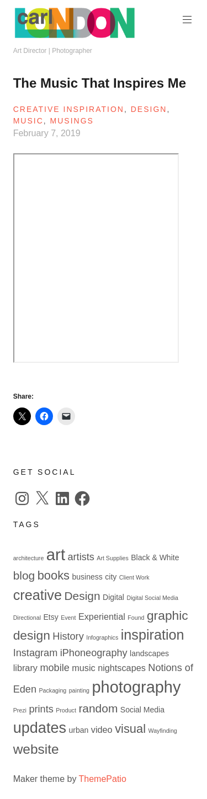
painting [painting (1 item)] (79, 690)
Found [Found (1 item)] (136, 617)
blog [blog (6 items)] (24, 575)
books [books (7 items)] (54, 575)
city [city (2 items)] (110, 576)
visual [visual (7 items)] (130, 729)
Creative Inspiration (68, 109)
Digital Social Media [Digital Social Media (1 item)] (152, 597)
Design (149, 109)
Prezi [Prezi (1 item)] (19, 710)
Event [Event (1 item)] (68, 617)
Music (28, 120)
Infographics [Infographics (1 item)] (102, 637)
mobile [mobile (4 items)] (54, 667)
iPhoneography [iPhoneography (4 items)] (94, 652)
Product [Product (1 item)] (66, 710)
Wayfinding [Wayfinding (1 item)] (162, 730)
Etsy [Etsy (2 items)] (50, 617)
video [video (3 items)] (102, 729)
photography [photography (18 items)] (136, 687)
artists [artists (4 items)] (81, 556)
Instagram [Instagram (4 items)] (35, 652)
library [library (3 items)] (25, 668)
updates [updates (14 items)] (39, 727)
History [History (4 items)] (67, 636)
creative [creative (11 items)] (37, 595)
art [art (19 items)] (55, 554)
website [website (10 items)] (36, 749)
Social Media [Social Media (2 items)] (142, 709)
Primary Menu (186, 19)
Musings (72, 120)
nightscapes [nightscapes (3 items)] (122, 668)
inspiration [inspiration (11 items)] (152, 634)
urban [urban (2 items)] (79, 730)
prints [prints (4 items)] (41, 709)
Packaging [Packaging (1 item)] (52, 690)
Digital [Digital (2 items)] (113, 597)
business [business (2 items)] (87, 576)
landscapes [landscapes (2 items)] (149, 653)
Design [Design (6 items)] (82, 595)
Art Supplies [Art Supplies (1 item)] (112, 558)
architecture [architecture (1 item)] (28, 558)
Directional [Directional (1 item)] (27, 617)
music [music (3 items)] (83, 668)
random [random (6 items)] (98, 708)
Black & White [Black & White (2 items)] (155, 557)
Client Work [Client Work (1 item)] (134, 577)
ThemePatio (102, 779)
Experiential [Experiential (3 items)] (101, 616)
